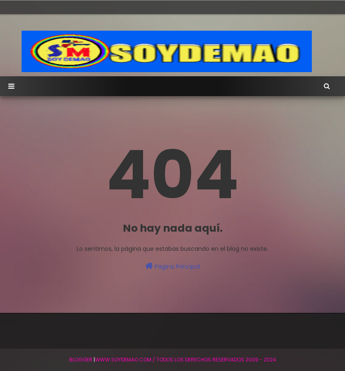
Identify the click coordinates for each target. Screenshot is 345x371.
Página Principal (172, 266)
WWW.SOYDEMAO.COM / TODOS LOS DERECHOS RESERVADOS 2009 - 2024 (185, 359)
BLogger (80, 359)
